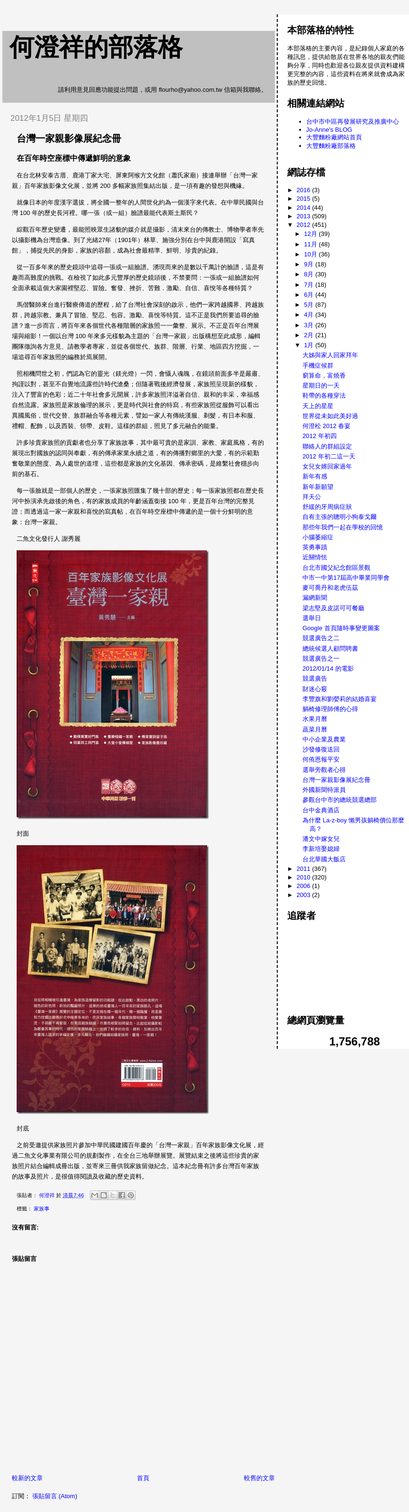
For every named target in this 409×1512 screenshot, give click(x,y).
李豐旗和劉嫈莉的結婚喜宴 (339, 698)
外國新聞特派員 (324, 789)
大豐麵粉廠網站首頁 (334, 137)
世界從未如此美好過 (330, 415)
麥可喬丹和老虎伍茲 (330, 587)
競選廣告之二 (321, 638)
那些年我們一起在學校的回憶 (342, 527)
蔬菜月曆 (314, 729)
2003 (304, 894)
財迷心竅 (314, 689)
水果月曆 (314, 718)
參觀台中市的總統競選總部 (339, 799)
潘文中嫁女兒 (321, 838)
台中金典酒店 (321, 810)
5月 (309, 304)
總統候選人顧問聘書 (330, 648)
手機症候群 (317, 365)
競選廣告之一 (321, 658)
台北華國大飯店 (324, 859)
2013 (304, 216)
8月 (309, 274)
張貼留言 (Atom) (55, 1496)
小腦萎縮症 (317, 537)
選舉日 (311, 618)
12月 (311, 233)
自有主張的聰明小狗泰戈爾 (339, 516)
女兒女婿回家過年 (327, 466)
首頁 (143, 1478)
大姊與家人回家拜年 (330, 355)
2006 (304, 885)
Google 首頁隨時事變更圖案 (341, 628)
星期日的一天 (321, 385)
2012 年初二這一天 (328, 456)
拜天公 (311, 496)
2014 (304, 207)
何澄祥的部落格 (96, 47)
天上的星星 (317, 406)
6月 (309, 294)
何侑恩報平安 (321, 759)
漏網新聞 (314, 597)
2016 (304, 190)
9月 (309, 264)
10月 (311, 254)
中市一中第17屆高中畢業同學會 (346, 577)
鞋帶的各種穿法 (324, 395)
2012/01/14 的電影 (328, 668)
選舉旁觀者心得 (324, 769)
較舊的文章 (259, 1478)
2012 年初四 (319, 435)
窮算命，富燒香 (324, 375)
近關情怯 (314, 557)
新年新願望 (317, 486)
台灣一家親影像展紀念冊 (336, 779)
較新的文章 (27, 1478)
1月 (309, 345)
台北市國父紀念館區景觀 (336, 567)
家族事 (41, 1208)
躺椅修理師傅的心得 (330, 708)
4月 (309, 314)
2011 (304, 868)
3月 (309, 325)
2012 (304, 224)
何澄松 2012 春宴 (326, 425)
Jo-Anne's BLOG (329, 129)
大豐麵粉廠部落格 (331, 145)
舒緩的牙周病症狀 (327, 506)
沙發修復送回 (321, 749)
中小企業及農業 (324, 739)
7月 (309, 284)
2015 (304, 198)
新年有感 (314, 476)
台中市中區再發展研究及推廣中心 (352, 121)
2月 (309, 335)
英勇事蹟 (314, 547)
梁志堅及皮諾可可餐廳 (333, 608)
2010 (304, 877)
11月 (311, 244)
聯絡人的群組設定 (327, 446)
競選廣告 (314, 678)
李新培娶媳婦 (321, 848)
